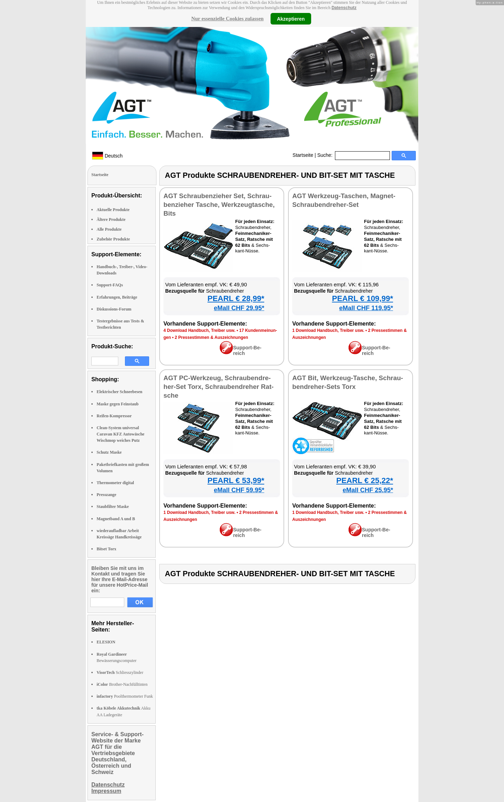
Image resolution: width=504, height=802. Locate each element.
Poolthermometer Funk (125, 696)
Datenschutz (343, 7)
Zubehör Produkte (113, 239)
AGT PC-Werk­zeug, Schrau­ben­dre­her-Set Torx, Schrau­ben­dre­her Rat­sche (218, 386)
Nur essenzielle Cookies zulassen (227, 18)
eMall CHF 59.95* (239, 490)
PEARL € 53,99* (236, 480)
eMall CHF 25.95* (368, 490)
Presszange (106, 494)
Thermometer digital (115, 482)
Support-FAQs (110, 285)
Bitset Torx (106, 548)
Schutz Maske (109, 452)
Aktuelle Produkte (113, 209)
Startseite (303, 155)
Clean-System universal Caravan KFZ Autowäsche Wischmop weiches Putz (121, 434)
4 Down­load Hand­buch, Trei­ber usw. (199, 330)
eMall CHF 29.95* (239, 308)
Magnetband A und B (116, 518)
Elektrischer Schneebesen (119, 391)
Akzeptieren (290, 18)
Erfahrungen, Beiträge (117, 297)
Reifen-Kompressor (114, 415)
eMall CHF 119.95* (366, 308)
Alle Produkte (109, 229)
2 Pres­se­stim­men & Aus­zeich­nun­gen (211, 337)
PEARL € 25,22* (364, 480)
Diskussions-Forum (114, 309)
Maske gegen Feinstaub (118, 404)
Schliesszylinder (120, 672)
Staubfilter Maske (113, 506)
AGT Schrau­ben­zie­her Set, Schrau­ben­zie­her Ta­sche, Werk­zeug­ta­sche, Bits (219, 204)
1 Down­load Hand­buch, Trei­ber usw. (328, 330)
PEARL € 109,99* (362, 298)
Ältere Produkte (111, 219)
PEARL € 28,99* (236, 298)
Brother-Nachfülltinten (122, 684)
